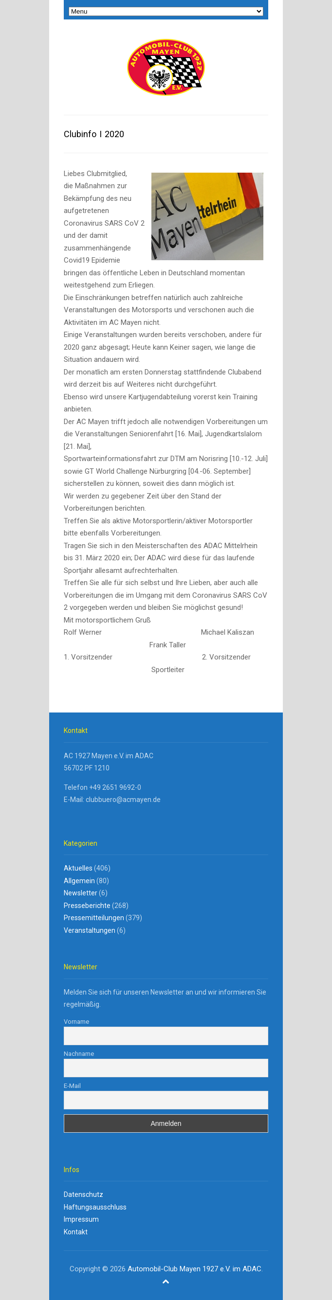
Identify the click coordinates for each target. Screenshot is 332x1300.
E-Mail (72, 1085)
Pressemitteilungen (94, 918)
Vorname (76, 1021)
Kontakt (76, 1232)
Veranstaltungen (89, 930)
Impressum (81, 1219)
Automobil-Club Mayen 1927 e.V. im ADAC (194, 1268)
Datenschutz (83, 1194)
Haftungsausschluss (95, 1207)
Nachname (79, 1053)
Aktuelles (78, 868)
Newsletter (80, 893)
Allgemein (79, 881)
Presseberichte (87, 905)
